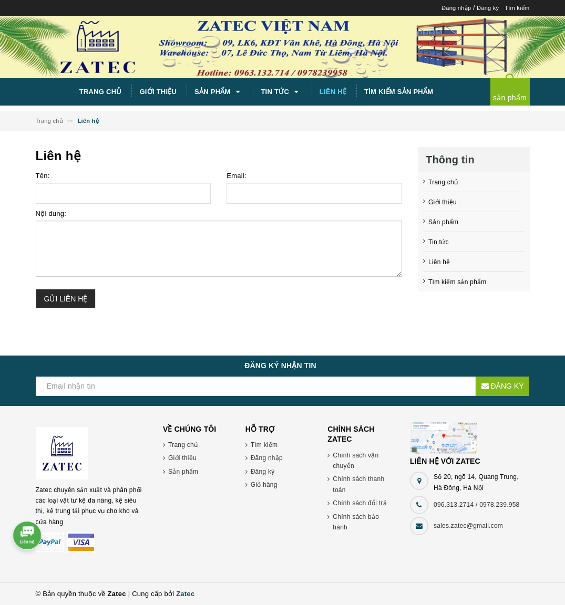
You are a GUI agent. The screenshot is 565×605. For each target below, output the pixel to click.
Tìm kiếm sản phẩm (398, 92)
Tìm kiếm (517, 8)
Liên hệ (333, 92)
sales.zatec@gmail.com (468, 525)
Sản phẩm (218, 92)
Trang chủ (100, 92)
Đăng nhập (456, 8)
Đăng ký (488, 8)
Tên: (43, 176)
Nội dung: (51, 213)
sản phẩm (510, 97)
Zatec (185, 594)
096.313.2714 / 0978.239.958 (477, 504)
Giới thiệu (158, 92)
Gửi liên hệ (66, 299)
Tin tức (281, 92)
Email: (236, 176)
